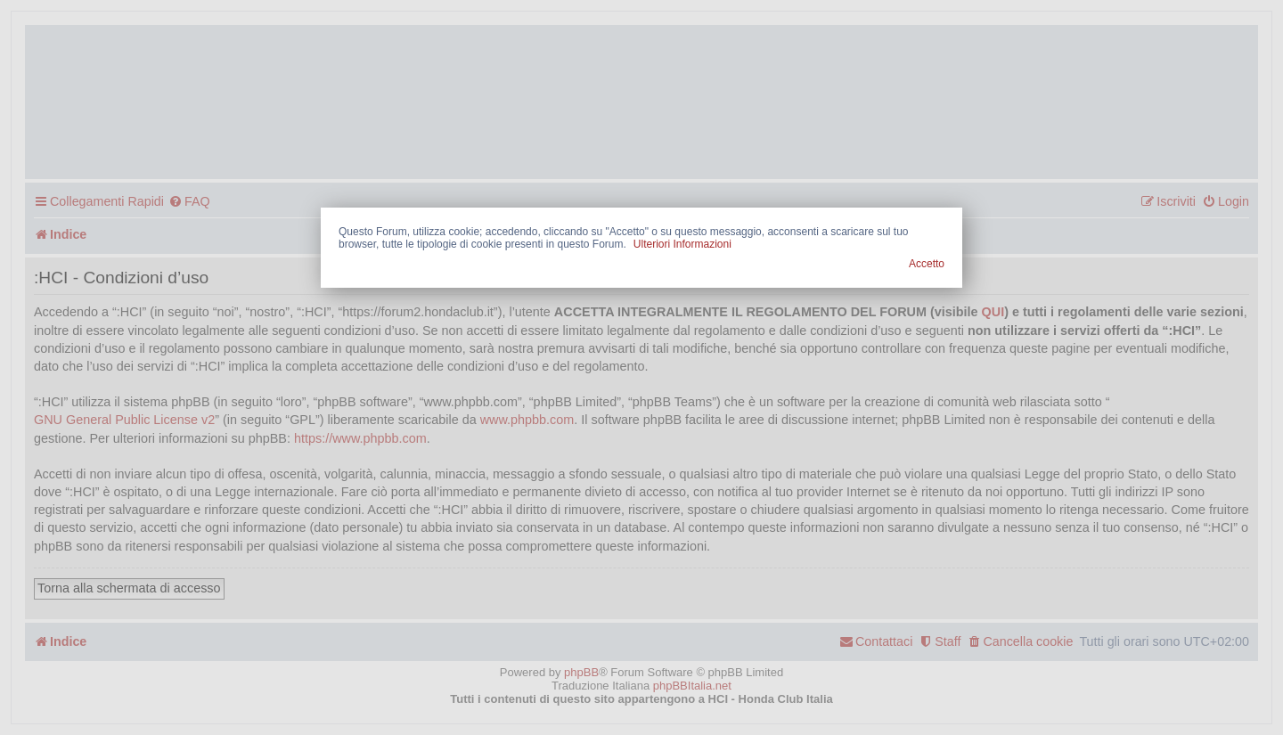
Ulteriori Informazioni (682, 244)
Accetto (926, 263)
